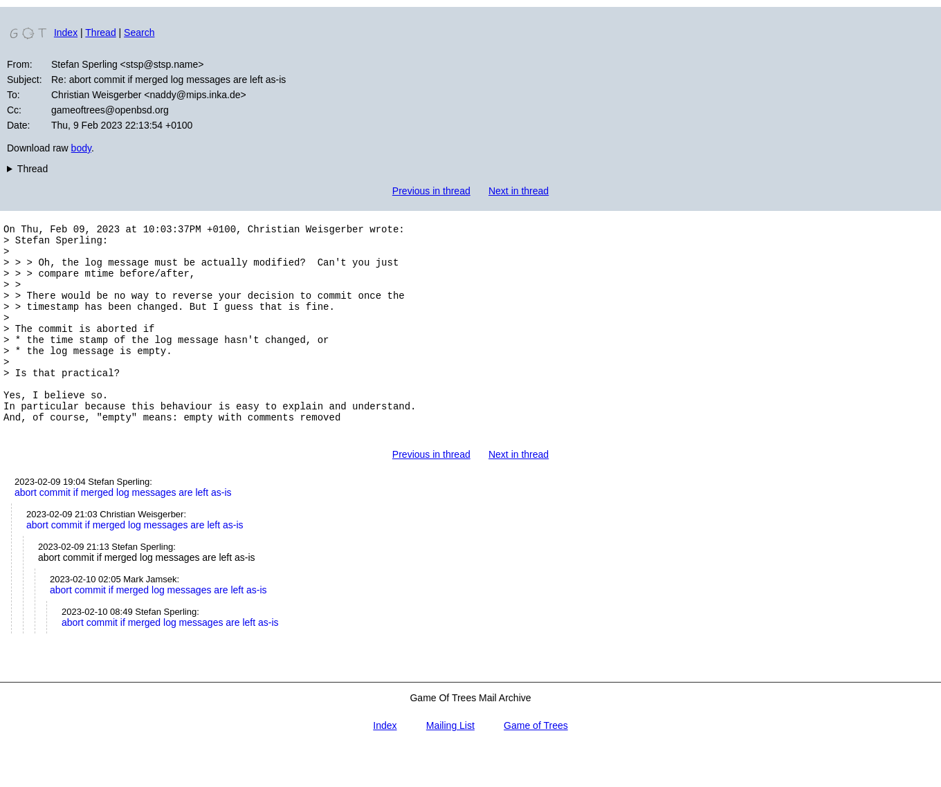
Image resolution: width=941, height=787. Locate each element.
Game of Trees (536, 764)
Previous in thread (431, 190)
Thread (100, 32)
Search (139, 32)
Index (65, 32)
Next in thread (518, 190)
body (81, 148)
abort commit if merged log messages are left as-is (123, 531)
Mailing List (450, 764)
